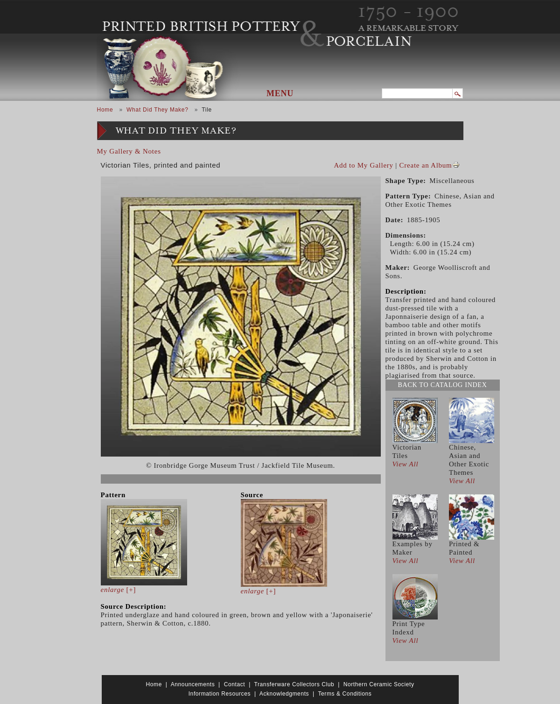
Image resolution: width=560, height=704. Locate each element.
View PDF (456, 165)
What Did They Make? (157, 109)
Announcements (193, 684)
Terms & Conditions (344, 693)
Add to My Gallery (363, 165)
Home (105, 109)
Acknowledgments (284, 693)
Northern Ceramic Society (378, 684)
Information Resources (220, 693)
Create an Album (425, 165)
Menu (280, 93)
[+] (118, 589)
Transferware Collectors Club (294, 684)
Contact (234, 684)
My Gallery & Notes (129, 151)
